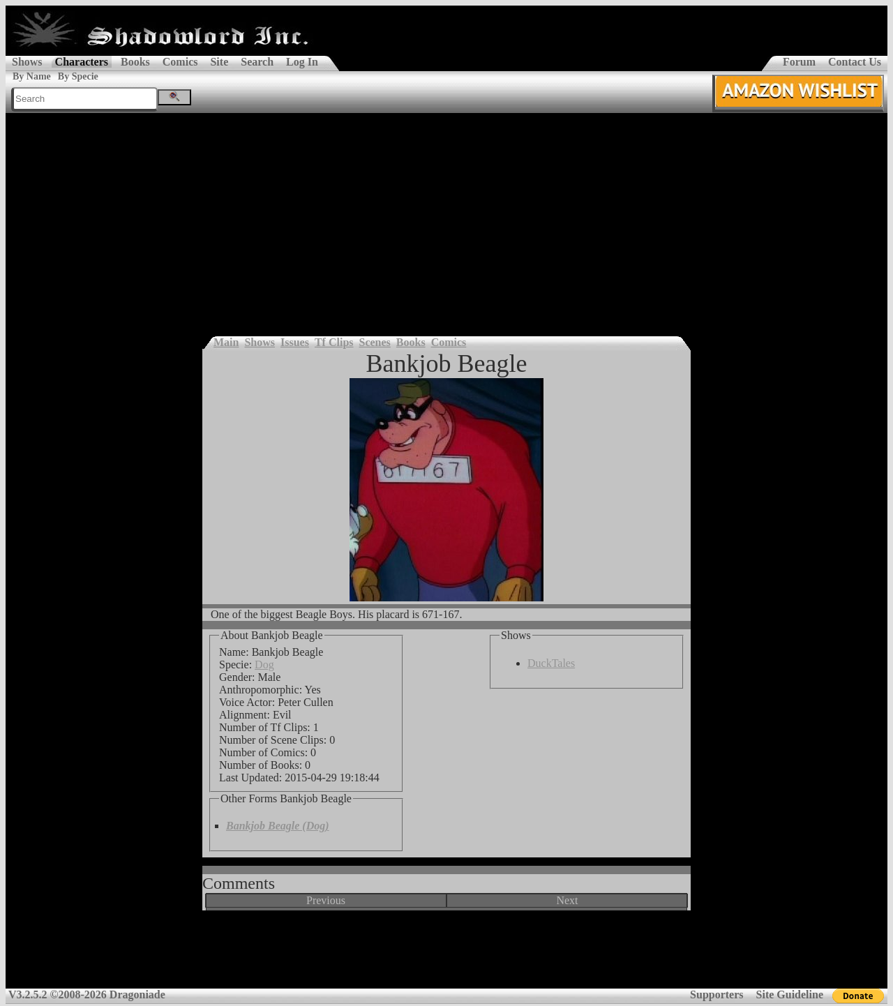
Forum (799, 62)
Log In (302, 62)
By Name (32, 76)
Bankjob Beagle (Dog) (277, 826)
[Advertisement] (446, 217)
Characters (81, 62)
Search (257, 62)
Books (135, 62)
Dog (264, 664)
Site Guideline (789, 994)
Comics (180, 62)
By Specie (78, 76)
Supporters (716, 994)
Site (219, 62)
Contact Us (854, 62)
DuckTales (551, 663)
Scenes (375, 342)
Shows (27, 62)
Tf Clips (334, 342)
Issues (294, 342)
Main (226, 342)
